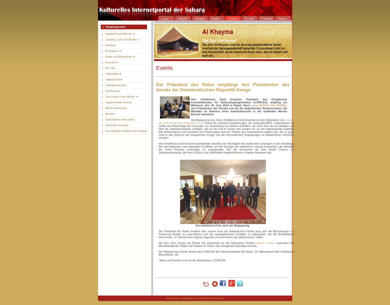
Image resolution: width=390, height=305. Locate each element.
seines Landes (265, 242)
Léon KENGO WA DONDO (269, 105)
